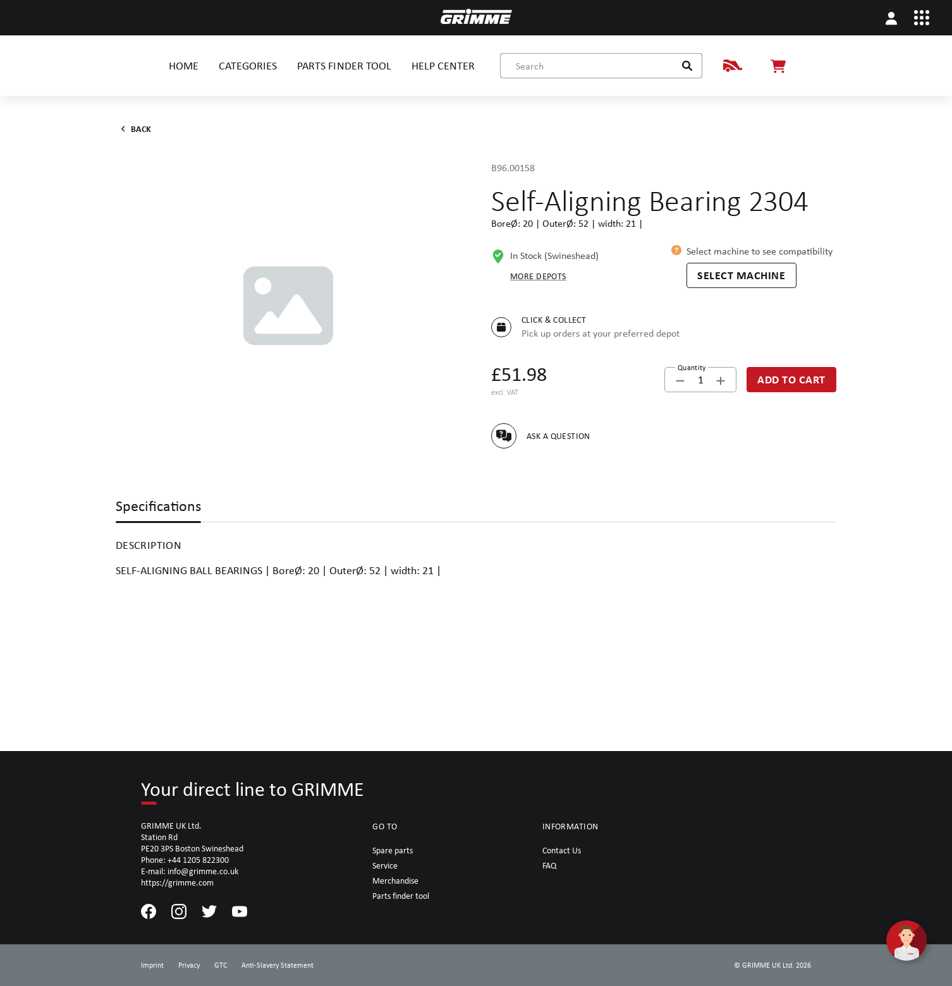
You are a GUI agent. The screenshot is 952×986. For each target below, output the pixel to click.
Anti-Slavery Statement (277, 965)
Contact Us (561, 850)
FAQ (549, 865)
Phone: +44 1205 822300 (185, 859)
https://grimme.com (177, 882)
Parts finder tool (400, 895)
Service (385, 865)
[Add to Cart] (791, 379)
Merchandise (395, 880)
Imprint (152, 965)
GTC (220, 965)
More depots (538, 276)
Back (134, 128)
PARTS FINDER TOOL (344, 65)
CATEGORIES (248, 65)
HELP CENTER (443, 65)
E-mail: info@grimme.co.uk (189, 871)
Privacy (189, 965)
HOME (183, 65)
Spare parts (392, 850)
